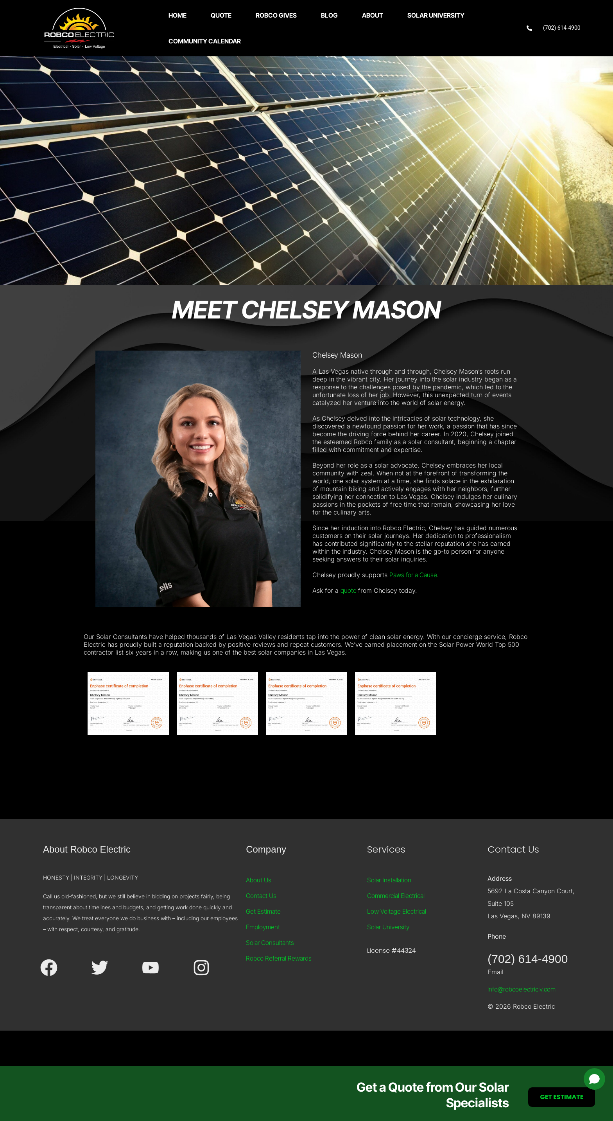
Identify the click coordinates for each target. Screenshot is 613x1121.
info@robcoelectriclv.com (522, 1022)
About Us (258, 913)
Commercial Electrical (396, 928)
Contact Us (261, 928)
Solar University (388, 960)
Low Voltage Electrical (396, 944)
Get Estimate (263, 944)
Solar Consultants (270, 975)
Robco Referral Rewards (279, 991)
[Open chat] (594, 1079)
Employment (263, 960)
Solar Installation (389, 913)
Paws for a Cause (413, 608)
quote (349, 623)
